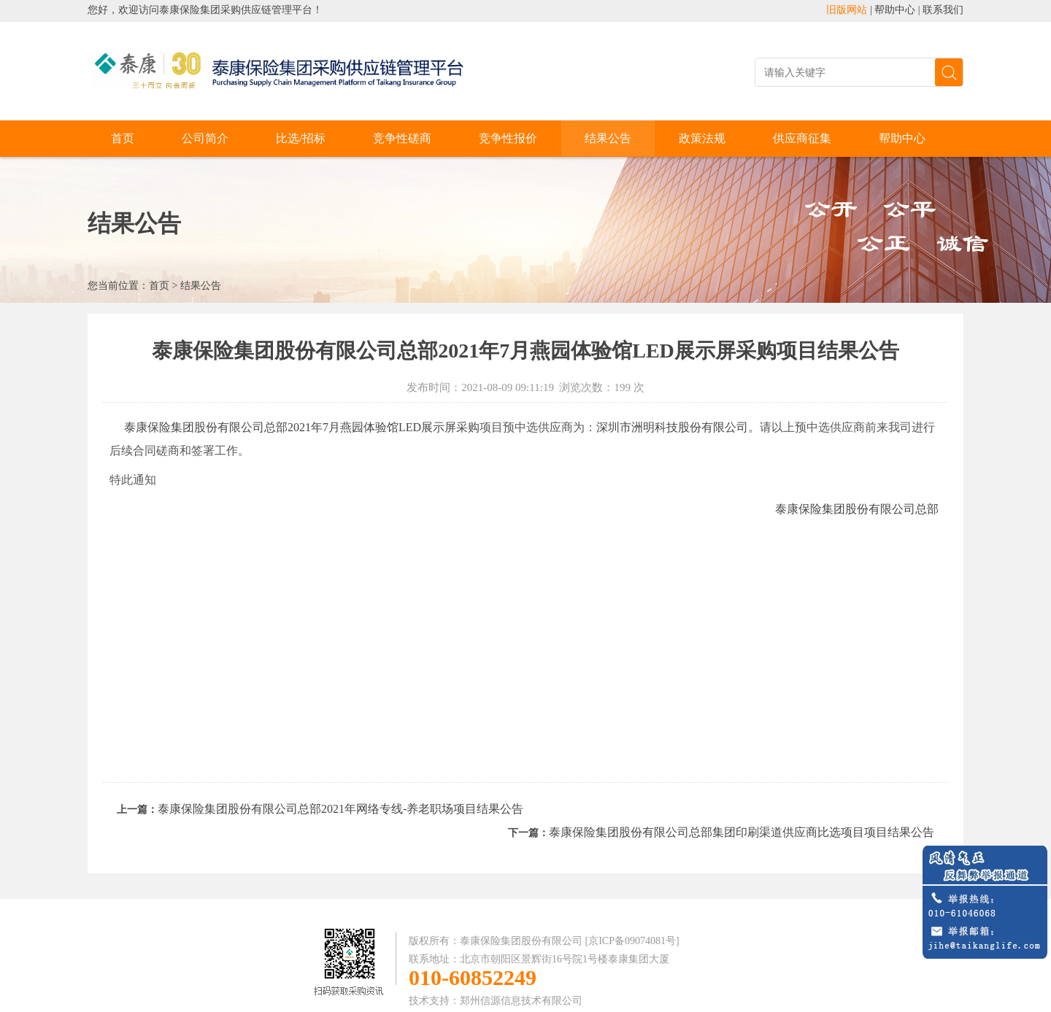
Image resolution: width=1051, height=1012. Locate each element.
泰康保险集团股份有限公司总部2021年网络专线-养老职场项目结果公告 (340, 809)
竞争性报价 (508, 138)
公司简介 (205, 138)
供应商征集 (802, 138)
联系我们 (943, 9)
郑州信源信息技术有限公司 (521, 1000)
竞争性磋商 (402, 138)
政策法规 (702, 138)
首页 (122, 138)
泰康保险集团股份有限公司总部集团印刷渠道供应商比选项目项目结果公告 (741, 832)
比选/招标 (301, 138)
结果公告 (608, 138)
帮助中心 (894, 9)
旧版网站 (846, 9)
